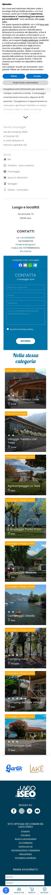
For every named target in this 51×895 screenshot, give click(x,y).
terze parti (44, 24)
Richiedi (25, 341)
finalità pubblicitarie (30, 40)
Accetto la (21, 329)
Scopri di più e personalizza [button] (25, 83)
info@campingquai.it (25, 244)
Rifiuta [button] (14, 76)
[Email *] (24, 883)
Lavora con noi (26, 846)
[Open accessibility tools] (6, 890)
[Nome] (24, 877)
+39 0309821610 (27, 237)
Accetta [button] (37, 76)
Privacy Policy (27, 329)
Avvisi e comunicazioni (25, 839)
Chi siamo (25, 835)
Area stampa (25, 854)
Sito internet (25, 251)
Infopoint (25, 831)
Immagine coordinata (25, 857)
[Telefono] (25, 303)
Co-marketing (25, 842)
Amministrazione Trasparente (25, 850)
